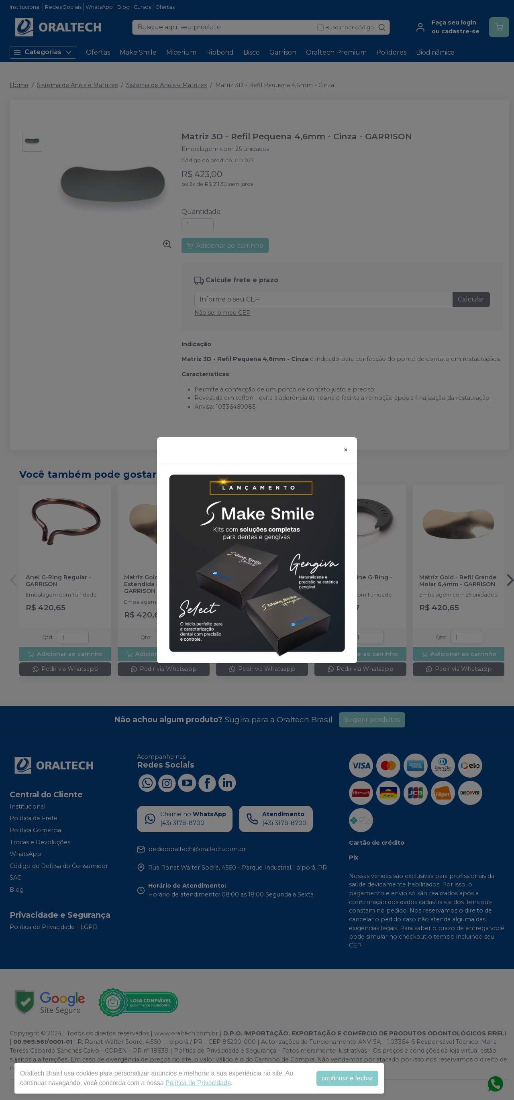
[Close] (346, 450)
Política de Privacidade (198, 1083)
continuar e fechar (347, 1078)
